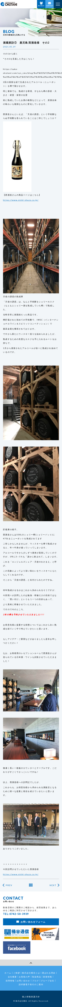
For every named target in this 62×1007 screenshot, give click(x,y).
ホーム (7, 973)
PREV (9, 885)
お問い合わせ (23, 980)
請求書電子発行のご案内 (31, 984)
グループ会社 (47, 980)
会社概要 (12, 977)
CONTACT (49, 6)
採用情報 (10, 980)
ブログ (35, 980)
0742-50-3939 (19, 913)
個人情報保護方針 (31, 996)
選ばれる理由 (48, 973)
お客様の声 (24, 977)
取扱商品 (36, 977)
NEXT (53, 885)
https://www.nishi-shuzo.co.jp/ (20, 200)
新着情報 (47, 977)
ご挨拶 (16, 973)
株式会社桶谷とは (31, 973)
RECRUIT (41, 6)
